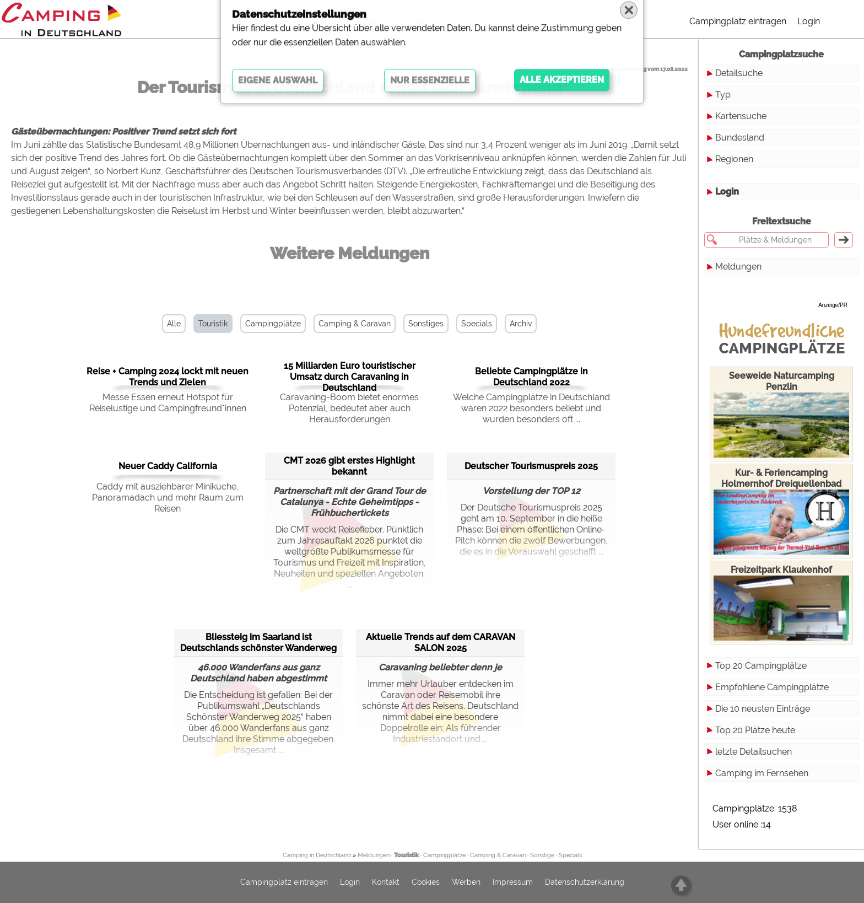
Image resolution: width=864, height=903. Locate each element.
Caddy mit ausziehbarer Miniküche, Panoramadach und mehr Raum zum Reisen (168, 497)
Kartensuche (740, 116)
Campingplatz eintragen (737, 21)
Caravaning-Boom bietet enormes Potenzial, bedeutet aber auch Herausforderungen (349, 408)
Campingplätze (273, 323)
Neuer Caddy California (167, 466)
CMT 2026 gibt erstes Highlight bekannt (349, 466)
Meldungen (738, 266)
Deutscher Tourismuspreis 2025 (531, 466)
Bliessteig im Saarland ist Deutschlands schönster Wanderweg (258, 642)
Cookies (426, 882)
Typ (723, 94)
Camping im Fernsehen (761, 773)
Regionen (734, 159)
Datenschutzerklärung (584, 882)
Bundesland (739, 137)
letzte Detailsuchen (753, 751)
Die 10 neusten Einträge (762, 708)
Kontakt (385, 882)
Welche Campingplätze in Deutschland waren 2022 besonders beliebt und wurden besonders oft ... (531, 408)
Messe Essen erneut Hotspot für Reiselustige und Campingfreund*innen (167, 402)
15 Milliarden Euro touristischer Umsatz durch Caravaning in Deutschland (349, 377)
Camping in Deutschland (317, 855)
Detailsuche (739, 73)
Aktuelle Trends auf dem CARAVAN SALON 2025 (440, 642)
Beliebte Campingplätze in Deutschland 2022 (531, 377)
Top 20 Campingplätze (761, 665)
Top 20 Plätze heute (755, 730)
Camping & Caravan (354, 323)
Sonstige (542, 855)
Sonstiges (426, 323)
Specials (476, 323)
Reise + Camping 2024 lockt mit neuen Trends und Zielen (168, 377)
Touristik (213, 323)
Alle (174, 323)
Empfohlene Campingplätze (772, 687)
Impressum (513, 882)
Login (808, 21)
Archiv (521, 323)
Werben (466, 882)
